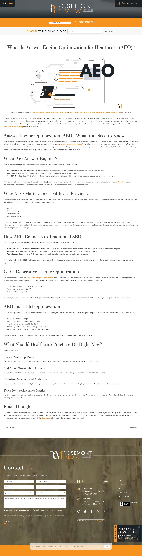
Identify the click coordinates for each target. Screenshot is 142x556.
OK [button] (107, 549)
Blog (121, 488)
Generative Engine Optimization (40, 278)
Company (123, 493)
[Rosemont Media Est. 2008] (71, 455)
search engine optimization (71, 144)
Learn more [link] (80, 549)
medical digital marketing (13, 127)
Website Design (117, 112)
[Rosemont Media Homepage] (5, 3)
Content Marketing (38, 112)
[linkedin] (106, 512)
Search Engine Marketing (87, 112)
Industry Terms (63, 112)
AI (39, 118)
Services (122, 484)
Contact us (46, 418)
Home (121, 480)
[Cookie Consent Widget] (71, 549)
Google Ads (54, 112)
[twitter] (99, 512)
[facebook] (92, 512)
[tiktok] (86, 512)
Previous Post (9, 427)
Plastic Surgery (74, 112)
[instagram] (79, 512)
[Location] (92, 491)
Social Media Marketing (103, 112)
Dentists (47, 112)
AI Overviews (120, 182)
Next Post (134, 427)
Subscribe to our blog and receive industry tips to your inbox (34, 510)
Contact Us (124, 497)
